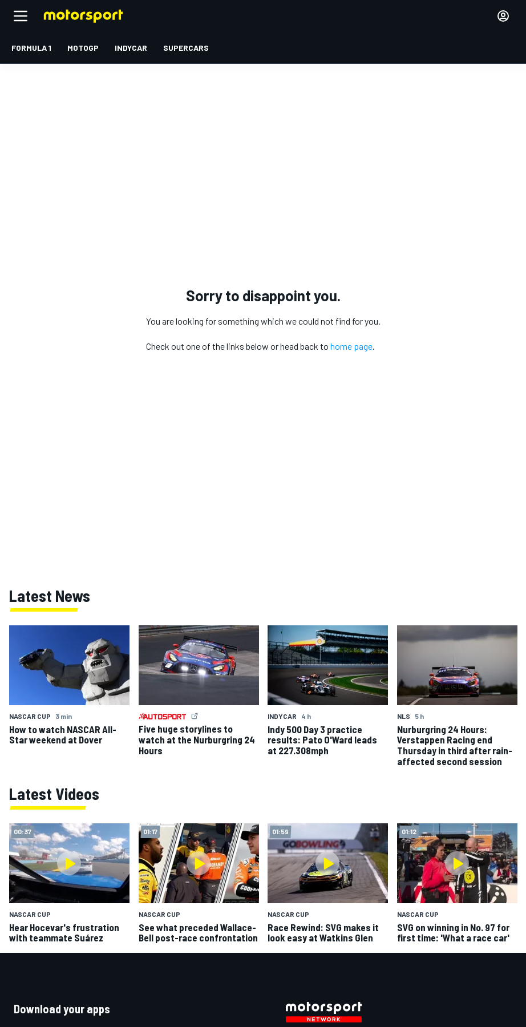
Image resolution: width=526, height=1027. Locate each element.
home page (351, 346)
